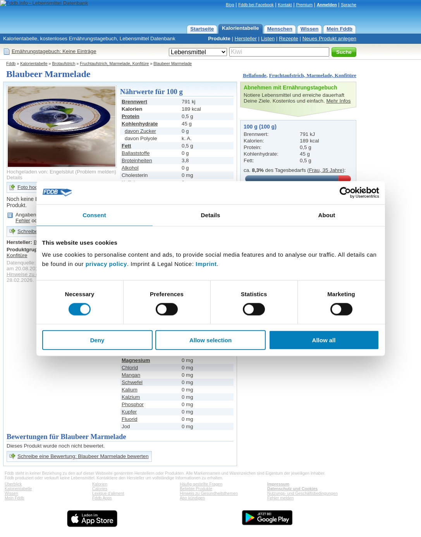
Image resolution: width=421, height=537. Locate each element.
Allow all (324, 340)
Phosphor (133, 404)
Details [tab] (210, 214)
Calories (99, 488)
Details (14, 177)
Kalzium (131, 397)
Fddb (10, 63)
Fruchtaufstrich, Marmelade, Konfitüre (114, 63)
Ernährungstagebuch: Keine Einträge (54, 51)
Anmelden (327, 4)
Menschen (279, 29)
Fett (126, 146)
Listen (268, 38)
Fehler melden (280, 498)
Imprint (206, 264)
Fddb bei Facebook (255, 4)
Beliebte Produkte (196, 488)
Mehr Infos (338, 101)
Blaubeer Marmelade (172, 63)
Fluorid (129, 419)
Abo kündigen (192, 498)
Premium (304, 4)
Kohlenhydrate (140, 124)
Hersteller (246, 38)
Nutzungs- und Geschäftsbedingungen (302, 493)
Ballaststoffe (135, 153)
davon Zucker (140, 131)
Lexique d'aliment (108, 493)
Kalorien (99, 484)
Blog (230, 4)
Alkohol (130, 168)
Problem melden (96, 172)
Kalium (129, 390)
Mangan (131, 375)
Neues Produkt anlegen (329, 38)
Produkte (219, 38)
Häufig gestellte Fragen (201, 484)
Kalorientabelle (240, 28)
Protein (130, 116)
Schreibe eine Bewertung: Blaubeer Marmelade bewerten (83, 456)
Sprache (348, 4)
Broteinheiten (137, 160)
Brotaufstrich (64, 63)
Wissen (310, 29)
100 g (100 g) (260, 127)
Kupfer (129, 412)
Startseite (202, 29)
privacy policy (106, 264)
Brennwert (134, 102)
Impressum (278, 484)
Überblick (13, 484)
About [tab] (326, 214)
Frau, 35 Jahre (326, 170)
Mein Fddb (339, 29)
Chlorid (130, 368)
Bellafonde (254, 75)
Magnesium (136, 360)
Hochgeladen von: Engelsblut (40, 172)
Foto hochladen (35, 187)
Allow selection (210, 340)
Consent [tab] (94, 214)
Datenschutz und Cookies (292, 488)
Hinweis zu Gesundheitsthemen (209, 493)
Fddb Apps (102, 498)
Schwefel (132, 382)
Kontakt (285, 4)
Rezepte (288, 38)
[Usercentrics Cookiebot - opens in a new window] (345, 192)
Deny (97, 340)
